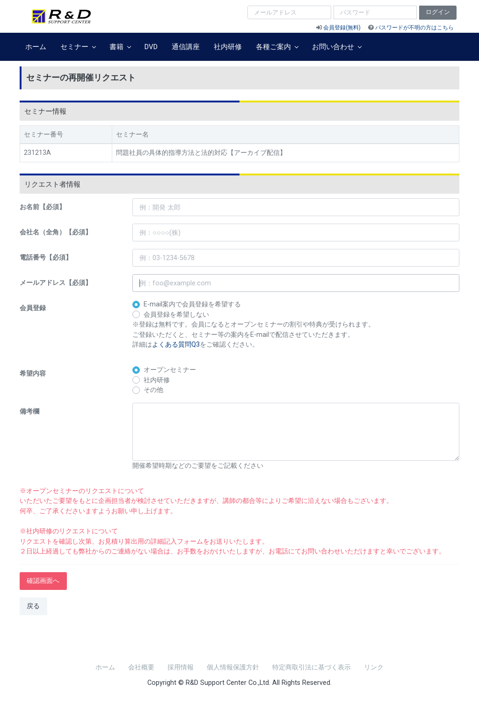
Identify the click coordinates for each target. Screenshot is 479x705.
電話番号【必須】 (46, 258)
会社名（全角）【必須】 (56, 232)
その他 (153, 390)
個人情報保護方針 (233, 667)
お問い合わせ (336, 46)
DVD (151, 47)
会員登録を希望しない (176, 315)
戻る (33, 606)
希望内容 (33, 374)
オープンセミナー (170, 370)
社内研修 (228, 47)
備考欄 (29, 411)
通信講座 (186, 47)
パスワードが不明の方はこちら (414, 27)
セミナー (77, 46)
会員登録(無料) (342, 27)
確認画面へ (43, 581)
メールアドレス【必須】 (56, 283)
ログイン (438, 11)
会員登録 (33, 308)
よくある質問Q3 (176, 345)
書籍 (120, 46)
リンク (374, 667)
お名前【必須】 (42, 207)
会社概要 (141, 667)
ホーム (35, 47)
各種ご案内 (277, 46)
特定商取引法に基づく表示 (311, 667)
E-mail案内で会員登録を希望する (192, 304)
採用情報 (180, 667)
